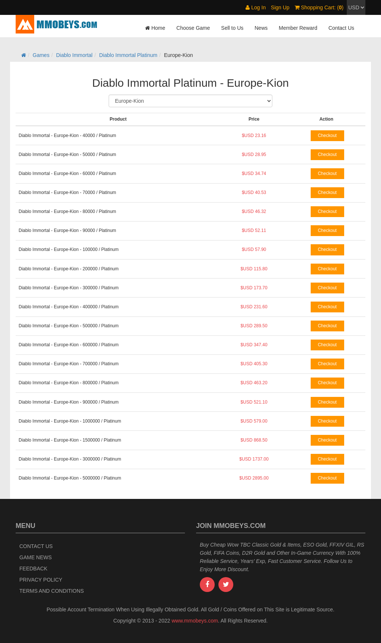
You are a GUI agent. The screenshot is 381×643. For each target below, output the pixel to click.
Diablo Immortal (74, 55)
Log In (256, 7)
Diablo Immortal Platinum (128, 55)
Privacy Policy (40, 580)
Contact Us (341, 28)
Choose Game (193, 28)
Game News (35, 557)
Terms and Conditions (51, 591)
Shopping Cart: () (319, 7)
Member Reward (298, 28)
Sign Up (280, 7)
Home (155, 28)
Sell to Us (232, 28)
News (261, 28)
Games (41, 55)
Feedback (33, 569)
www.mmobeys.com (195, 621)
